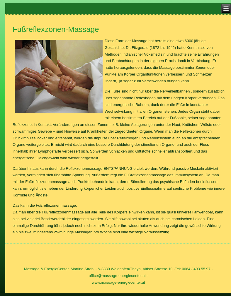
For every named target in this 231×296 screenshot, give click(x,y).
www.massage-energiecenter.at (118, 282)
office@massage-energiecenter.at (117, 275)
